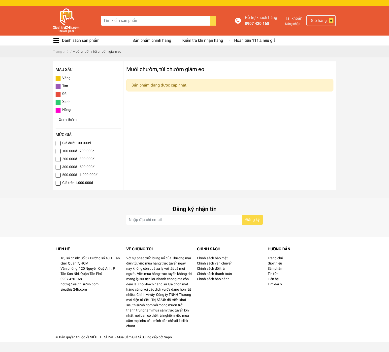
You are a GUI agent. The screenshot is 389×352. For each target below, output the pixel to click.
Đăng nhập (292, 34)
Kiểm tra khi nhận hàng (202, 50)
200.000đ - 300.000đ (78, 169)
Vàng (66, 88)
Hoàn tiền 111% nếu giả (255, 50)
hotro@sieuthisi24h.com (79, 294)
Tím (65, 96)
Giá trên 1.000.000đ (77, 193)
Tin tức (273, 284)
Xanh (66, 112)
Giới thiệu (275, 273)
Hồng (66, 120)
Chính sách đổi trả (211, 279)
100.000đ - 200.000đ (78, 161)
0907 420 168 (257, 33)
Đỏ (64, 104)
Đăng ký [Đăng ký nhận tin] (252, 229)
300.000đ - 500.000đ (78, 177)
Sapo (168, 347)
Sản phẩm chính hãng (151, 50)
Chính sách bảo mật (212, 268)
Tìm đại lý (275, 294)
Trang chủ (275, 268)
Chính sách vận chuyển (214, 273)
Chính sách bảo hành (213, 289)
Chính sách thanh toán (214, 284)
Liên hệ (273, 289)
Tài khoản (293, 28)
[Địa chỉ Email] (194, 230)
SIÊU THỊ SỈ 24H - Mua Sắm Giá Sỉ (115, 347)
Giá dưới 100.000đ (76, 153)
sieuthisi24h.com (74, 300)
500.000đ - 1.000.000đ (79, 185)
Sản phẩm (275, 279)
